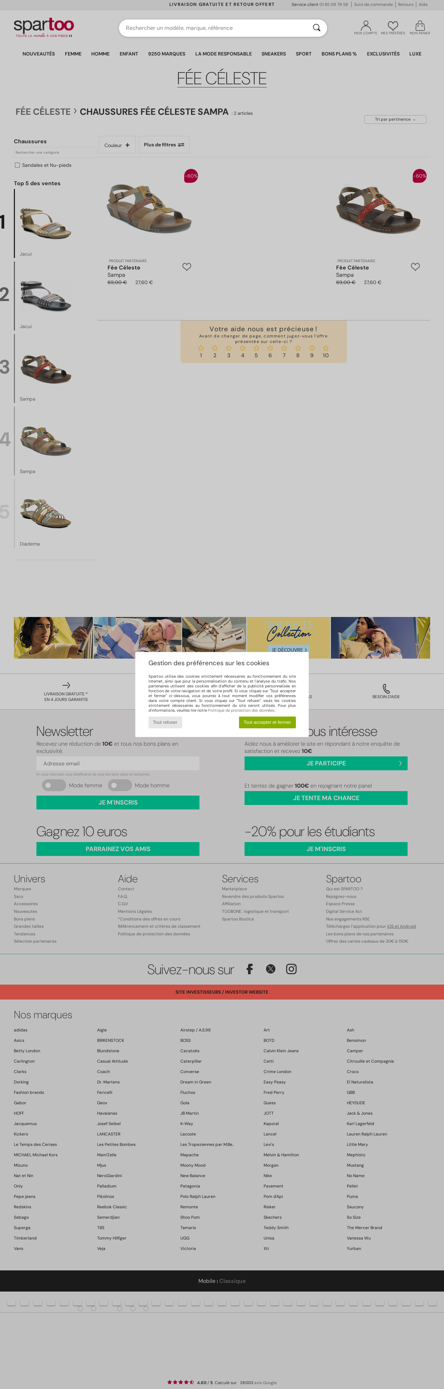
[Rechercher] (317, 28)
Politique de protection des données (241, 710)
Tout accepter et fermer (267, 722)
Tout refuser (165, 722)
